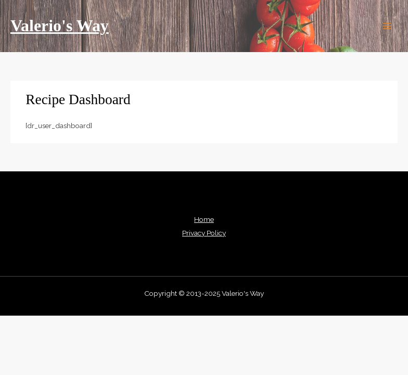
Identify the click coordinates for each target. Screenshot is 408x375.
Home (204, 219)
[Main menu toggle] (387, 26)
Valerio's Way (59, 26)
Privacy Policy (204, 233)
